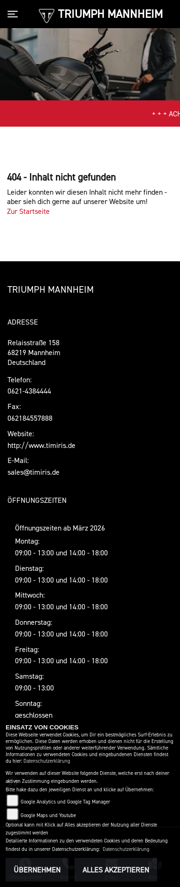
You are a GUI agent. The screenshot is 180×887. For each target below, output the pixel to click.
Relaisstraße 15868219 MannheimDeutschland (34, 352)
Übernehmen (37, 869)
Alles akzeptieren (115, 869)
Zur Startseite (28, 211)
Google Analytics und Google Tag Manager (65, 802)
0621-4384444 (29, 390)
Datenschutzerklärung (46, 761)
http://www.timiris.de (41, 445)
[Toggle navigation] (15, 14)
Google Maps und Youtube (48, 815)
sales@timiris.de (34, 472)
